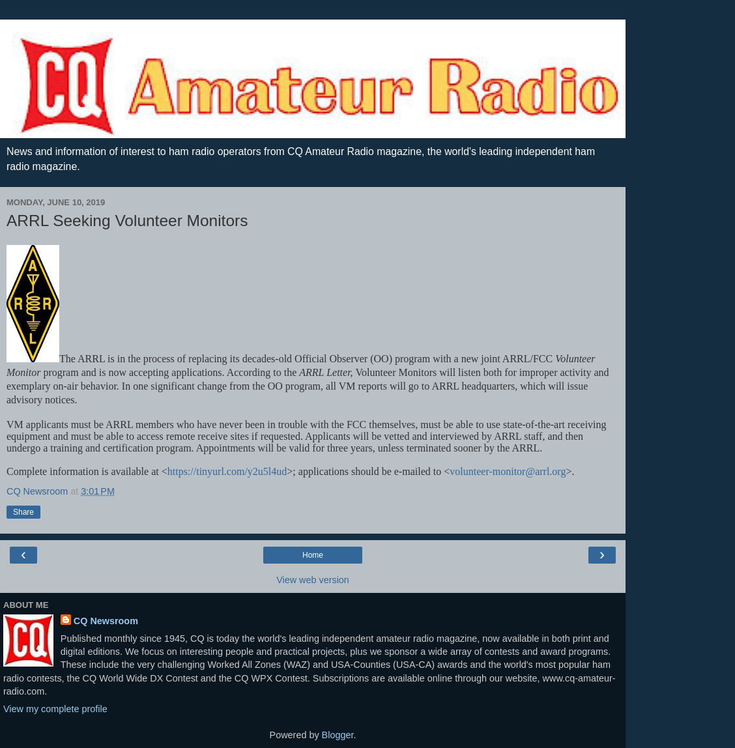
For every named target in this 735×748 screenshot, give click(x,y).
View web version (312, 580)
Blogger (338, 735)
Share (23, 512)
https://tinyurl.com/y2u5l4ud (227, 471)
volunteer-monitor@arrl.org (508, 471)
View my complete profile (55, 709)
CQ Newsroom (106, 621)
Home (312, 555)
